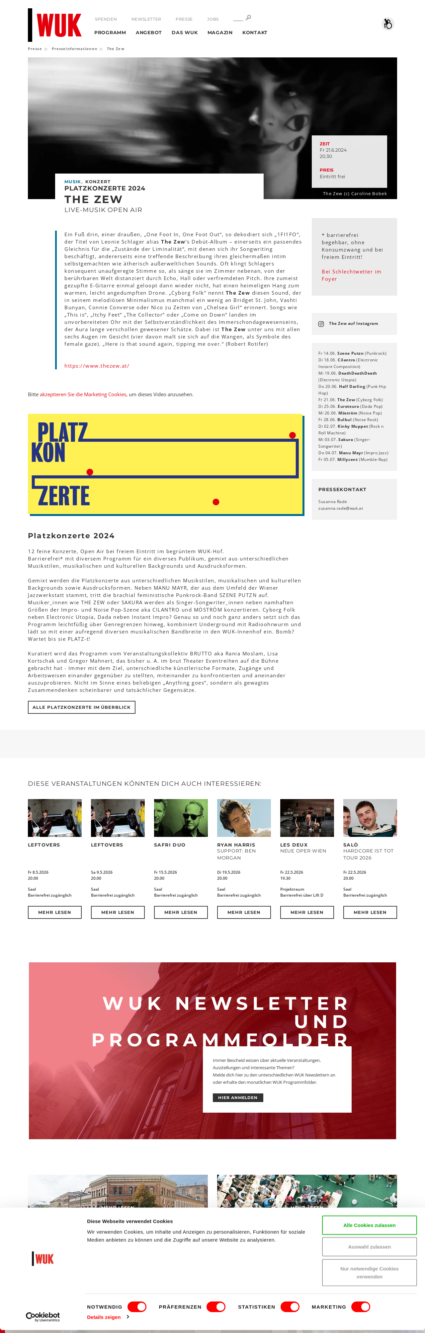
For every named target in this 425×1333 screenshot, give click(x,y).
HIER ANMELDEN (238, 1097)
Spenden (106, 19)
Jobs (212, 19)
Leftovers (44, 845)
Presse (184, 19)
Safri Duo (170, 845)
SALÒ (351, 845)
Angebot (149, 33)
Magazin (220, 33)
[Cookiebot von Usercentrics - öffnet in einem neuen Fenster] (43, 1320)
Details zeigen (104, 1320)
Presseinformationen (74, 48)
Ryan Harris (236, 845)
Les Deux (294, 845)
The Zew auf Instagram (354, 323)
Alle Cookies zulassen (369, 1228)
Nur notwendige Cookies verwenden (369, 1275)
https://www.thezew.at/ (96, 365)
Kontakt (255, 33)
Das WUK (185, 33)
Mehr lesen (55, 912)
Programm (110, 33)
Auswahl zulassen (369, 1250)
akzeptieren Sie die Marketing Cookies (83, 394)
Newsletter (146, 19)
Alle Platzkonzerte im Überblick (82, 707)
